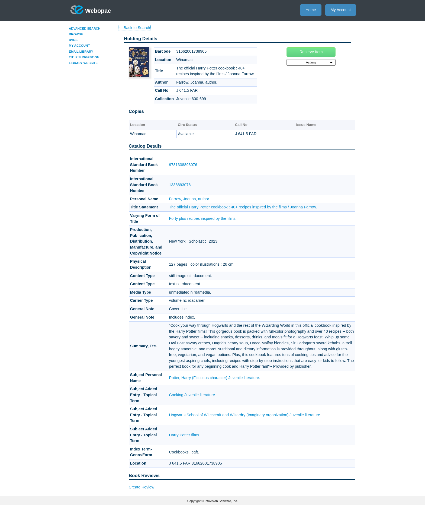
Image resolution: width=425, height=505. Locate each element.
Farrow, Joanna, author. (189, 199)
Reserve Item (311, 52)
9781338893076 (183, 165)
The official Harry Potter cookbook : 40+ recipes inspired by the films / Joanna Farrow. (243, 207)
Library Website (83, 63)
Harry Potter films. (184, 435)
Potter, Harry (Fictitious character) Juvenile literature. (214, 378)
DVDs (73, 40)
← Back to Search (134, 28)
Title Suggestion (84, 57)
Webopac (90, 9)
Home (310, 10)
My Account (341, 10)
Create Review (141, 487)
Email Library (81, 51)
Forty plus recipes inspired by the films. (203, 218)
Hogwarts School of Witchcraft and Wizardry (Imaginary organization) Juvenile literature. (245, 415)
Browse (76, 34)
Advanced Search (84, 28)
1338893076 (180, 185)
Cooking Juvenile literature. (192, 395)
